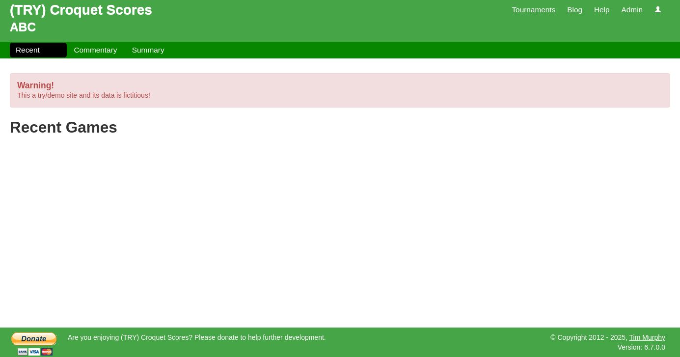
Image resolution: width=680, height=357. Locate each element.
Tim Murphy (647, 337)
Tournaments (533, 9)
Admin (632, 9)
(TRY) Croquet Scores (81, 9)
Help (602, 9)
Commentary (95, 50)
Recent (28, 50)
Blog (574, 9)
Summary (148, 50)
